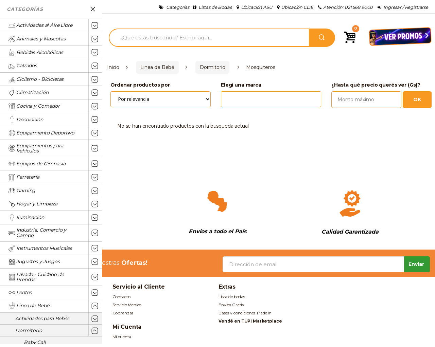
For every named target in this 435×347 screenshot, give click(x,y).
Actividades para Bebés (42, 318)
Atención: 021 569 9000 (345, 7)
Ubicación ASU (254, 7)
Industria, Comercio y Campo (37, 232)
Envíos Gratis (231, 304)
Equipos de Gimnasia (36, 163)
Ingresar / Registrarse (403, 7)
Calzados (22, 65)
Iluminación (26, 217)
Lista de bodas (232, 296)
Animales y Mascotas (36, 39)
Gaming (21, 190)
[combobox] (271, 97)
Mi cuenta (122, 336)
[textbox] (225, 96)
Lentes (20, 292)
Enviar (416, 264)
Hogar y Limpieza (32, 204)
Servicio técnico (127, 304)
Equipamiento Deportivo (41, 133)
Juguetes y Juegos (34, 261)
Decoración (25, 119)
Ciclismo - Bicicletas (36, 79)
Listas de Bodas (212, 7)
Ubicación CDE (295, 7)
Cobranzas (123, 312)
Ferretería (23, 177)
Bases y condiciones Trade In (245, 312)
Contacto (121, 296)
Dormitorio (28, 330)
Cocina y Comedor (34, 106)
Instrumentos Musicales (40, 248)
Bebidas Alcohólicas (35, 52)
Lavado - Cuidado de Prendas (36, 277)
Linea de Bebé (28, 306)
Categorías (174, 7)
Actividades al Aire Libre (40, 25)
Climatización (28, 92)
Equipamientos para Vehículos (35, 148)
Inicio (113, 67)
